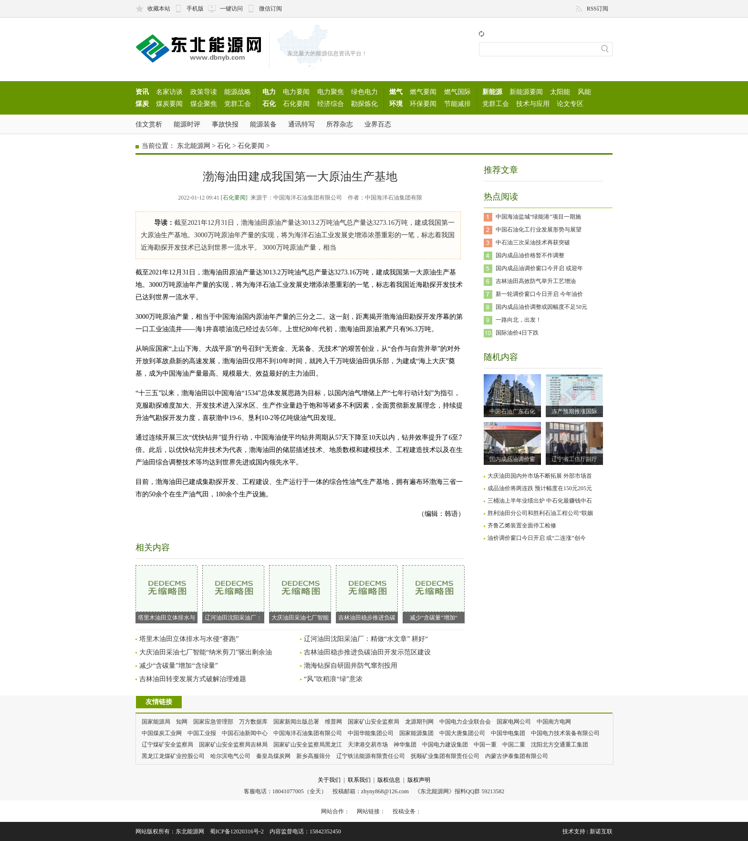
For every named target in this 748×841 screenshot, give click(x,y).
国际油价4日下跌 (517, 332)
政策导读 (203, 91)
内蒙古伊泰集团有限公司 (516, 756)
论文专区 (570, 103)
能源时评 (187, 124)
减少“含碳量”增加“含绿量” (178, 665)
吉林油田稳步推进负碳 (367, 593)
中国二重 (513, 744)
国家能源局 (156, 721)
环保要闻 (423, 103)
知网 (181, 721)
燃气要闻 (423, 91)
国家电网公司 (514, 721)
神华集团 (405, 744)
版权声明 (418, 780)
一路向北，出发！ (518, 319)
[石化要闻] (234, 197)
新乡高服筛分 (313, 756)
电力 (269, 91)
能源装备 (263, 124)
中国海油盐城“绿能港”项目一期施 (538, 216)
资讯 (142, 91)
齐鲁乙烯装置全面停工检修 (522, 525)
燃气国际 (457, 91)
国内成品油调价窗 (512, 459)
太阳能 (560, 91)
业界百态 (377, 124)
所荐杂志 (339, 124)
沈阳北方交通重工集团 (559, 744)
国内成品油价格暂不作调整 (530, 255)
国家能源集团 (416, 733)
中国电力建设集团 (445, 744)
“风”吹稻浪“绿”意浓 (333, 679)
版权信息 (388, 780)
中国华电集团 (508, 733)
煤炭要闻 (169, 103)
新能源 (492, 91)
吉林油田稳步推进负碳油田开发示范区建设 (367, 652)
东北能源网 (193, 145)
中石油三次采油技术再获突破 (533, 242)
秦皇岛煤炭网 (273, 756)
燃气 (396, 91)
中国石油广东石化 (512, 411)
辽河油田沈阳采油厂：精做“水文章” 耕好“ (366, 638)
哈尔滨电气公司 (230, 756)
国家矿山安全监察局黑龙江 (307, 744)
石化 (269, 103)
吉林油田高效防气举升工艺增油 (536, 281)
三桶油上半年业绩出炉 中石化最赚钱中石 (540, 500)
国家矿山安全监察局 (373, 721)
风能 (584, 91)
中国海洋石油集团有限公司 (307, 733)
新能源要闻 (526, 91)
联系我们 (359, 780)
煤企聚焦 (203, 103)
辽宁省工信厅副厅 (574, 459)
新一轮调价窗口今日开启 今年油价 (539, 294)
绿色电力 (364, 91)
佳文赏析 (148, 124)
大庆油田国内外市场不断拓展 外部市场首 (540, 476)
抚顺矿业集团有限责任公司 (445, 756)
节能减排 (457, 103)
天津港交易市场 (368, 744)
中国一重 (485, 744)
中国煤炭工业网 (162, 733)
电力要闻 (296, 91)
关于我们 (329, 780)
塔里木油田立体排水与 (166, 593)
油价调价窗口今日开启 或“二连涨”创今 (537, 538)
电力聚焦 (330, 91)
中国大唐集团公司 (462, 733)
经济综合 (330, 103)
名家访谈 (169, 91)
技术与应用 (533, 103)
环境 (396, 103)
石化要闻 (296, 103)
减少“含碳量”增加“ (434, 593)
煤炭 (142, 103)
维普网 (333, 721)
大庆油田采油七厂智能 (300, 593)
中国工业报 (201, 733)
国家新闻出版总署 (296, 721)
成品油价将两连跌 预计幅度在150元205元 (540, 488)
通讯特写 (301, 124)
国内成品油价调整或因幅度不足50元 (541, 307)
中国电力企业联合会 (465, 721)
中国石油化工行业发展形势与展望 (539, 229)
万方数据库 (253, 721)
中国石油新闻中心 (245, 733)
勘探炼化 (364, 103)
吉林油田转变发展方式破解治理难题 (192, 679)
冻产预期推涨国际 (574, 411)
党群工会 (237, 103)
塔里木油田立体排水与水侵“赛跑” (189, 638)
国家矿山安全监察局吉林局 (233, 744)
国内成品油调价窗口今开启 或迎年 (539, 268)
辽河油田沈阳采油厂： (233, 593)
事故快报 (225, 124)
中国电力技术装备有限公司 (565, 733)
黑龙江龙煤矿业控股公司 (173, 756)
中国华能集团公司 (371, 733)
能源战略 (237, 91)
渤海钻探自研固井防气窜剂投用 (350, 665)
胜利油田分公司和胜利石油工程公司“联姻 (540, 513)
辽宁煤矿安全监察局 (167, 744)
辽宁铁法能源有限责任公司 (370, 756)
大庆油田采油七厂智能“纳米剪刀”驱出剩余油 (205, 652)
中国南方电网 (554, 721)
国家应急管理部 (213, 721)
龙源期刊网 (419, 721)
